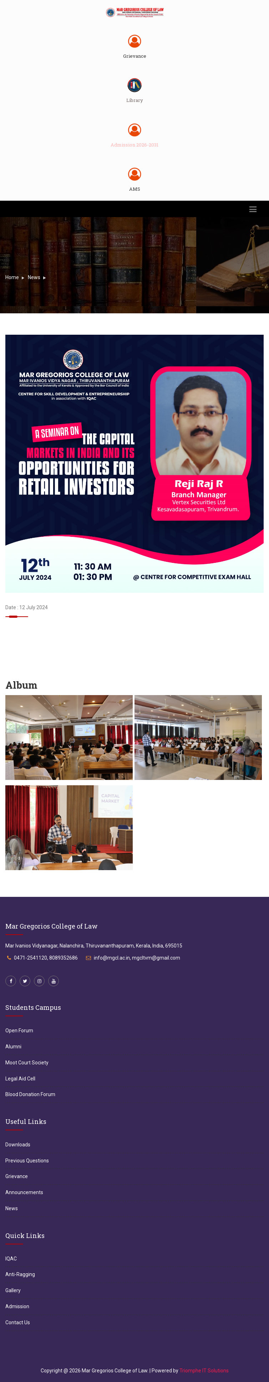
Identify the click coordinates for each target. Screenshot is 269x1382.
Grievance (134, 56)
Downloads (17, 1144)
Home (12, 277)
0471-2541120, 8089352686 (46, 958)
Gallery (13, 1290)
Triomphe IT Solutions (204, 1370)
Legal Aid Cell (20, 1079)
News (34, 277)
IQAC (11, 1259)
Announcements (24, 1192)
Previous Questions (27, 1160)
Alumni (13, 1046)
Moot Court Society (27, 1062)
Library (134, 100)
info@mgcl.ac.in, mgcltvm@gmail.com (137, 958)
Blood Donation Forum (30, 1094)
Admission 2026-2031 (134, 145)
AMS (134, 189)
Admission (17, 1306)
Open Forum (19, 1030)
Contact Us (17, 1322)
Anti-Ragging (20, 1274)
